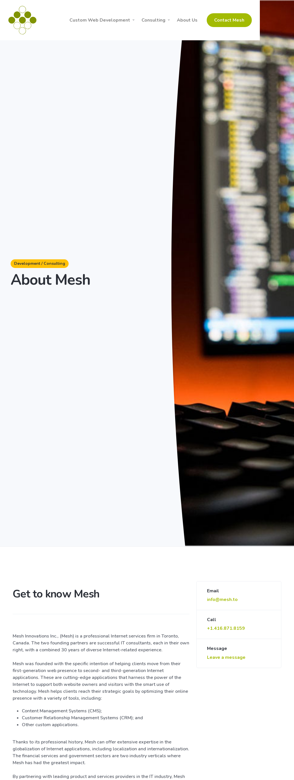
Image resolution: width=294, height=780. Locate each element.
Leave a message (226, 657)
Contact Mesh (259, 20)
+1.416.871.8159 (226, 628)
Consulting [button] (183, 20)
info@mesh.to (222, 599)
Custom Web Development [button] (129, 20)
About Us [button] (216, 20)
